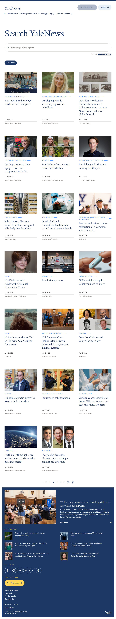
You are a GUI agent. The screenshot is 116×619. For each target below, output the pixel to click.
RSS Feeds (9, 593)
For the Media (10, 596)
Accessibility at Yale (11, 604)
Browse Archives (11, 590)
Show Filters (11, 63)
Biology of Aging (47, 14)
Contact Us (9, 599)
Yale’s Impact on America (29, 14)
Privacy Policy (9, 607)
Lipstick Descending (64, 14)
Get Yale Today (14, 583)
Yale (108, 613)
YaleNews (12, 8)
